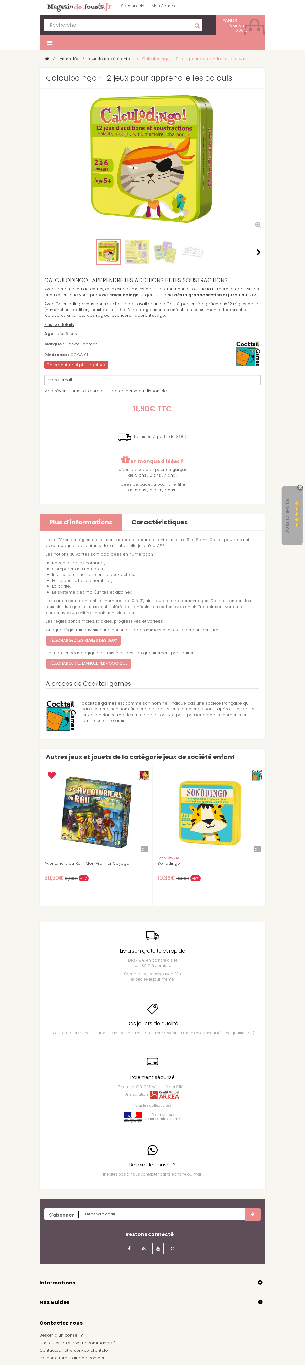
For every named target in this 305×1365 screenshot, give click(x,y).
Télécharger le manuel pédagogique (89, 663)
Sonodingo (169, 863)
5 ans (140, 475)
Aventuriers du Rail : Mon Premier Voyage (87, 863)
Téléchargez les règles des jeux (83, 640)
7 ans (169, 475)
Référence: (56, 355)
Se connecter (133, 5)
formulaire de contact (81, 1358)
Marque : (54, 344)
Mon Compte (164, 5)
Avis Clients (287, 516)
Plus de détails (59, 324)
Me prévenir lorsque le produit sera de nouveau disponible (105, 391)
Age (48, 334)
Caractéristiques (159, 522)
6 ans (155, 475)
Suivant (258, 252)
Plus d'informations (80, 522)
